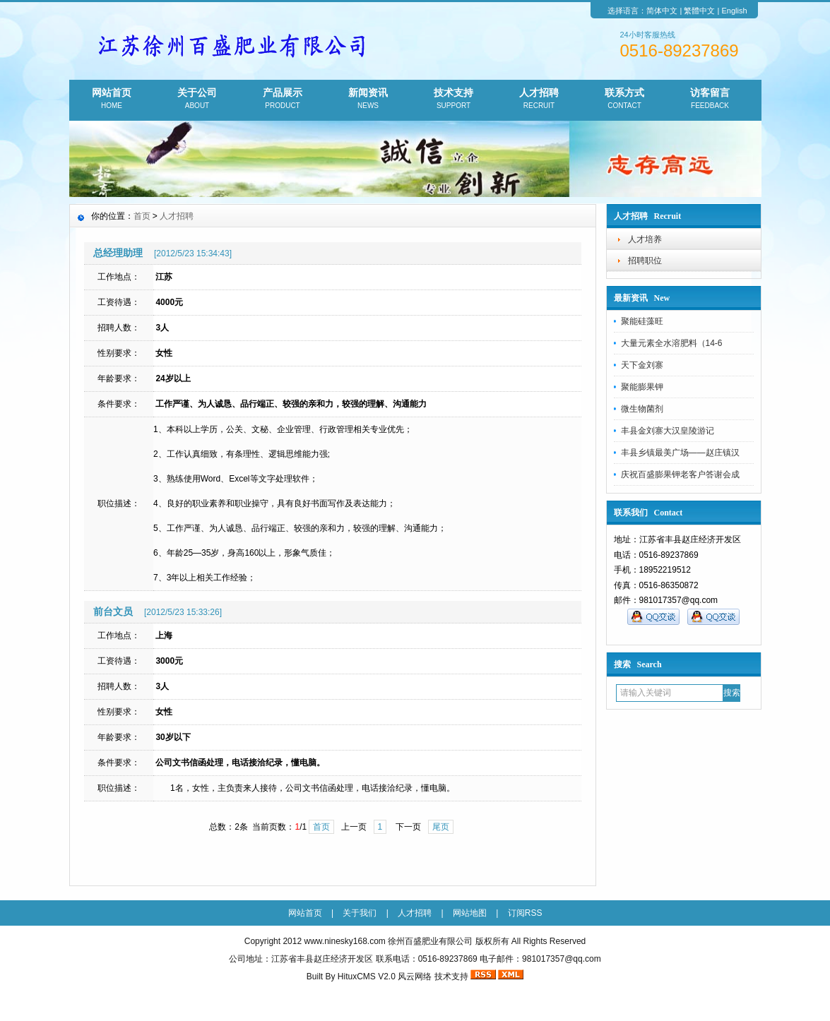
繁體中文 (699, 10)
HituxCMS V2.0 (367, 976)
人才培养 (645, 239)
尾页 (440, 827)
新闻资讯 (368, 99)
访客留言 (710, 99)
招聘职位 (645, 260)
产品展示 (283, 99)
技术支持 (454, 99)
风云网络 (415, 976)
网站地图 (470, 913)
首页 (142, 216)
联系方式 (624, 99)
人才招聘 (539, 99)
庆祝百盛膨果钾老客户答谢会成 (680, 474)
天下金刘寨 (642, 365)
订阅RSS (525, 913)
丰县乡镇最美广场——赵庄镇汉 (680, 453)
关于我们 (360, 913)
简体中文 (661, 10)
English (734, 10)
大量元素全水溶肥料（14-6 (672, 343)
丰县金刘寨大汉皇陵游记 (667, 431)
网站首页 (112, 99)
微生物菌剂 (642, 409)
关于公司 (197, 99)
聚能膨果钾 (642, 387)
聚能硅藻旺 (642, 321)
